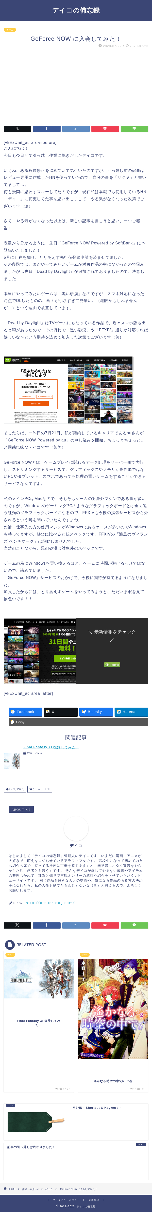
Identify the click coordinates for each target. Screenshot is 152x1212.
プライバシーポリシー (66, 1200)
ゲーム (10, 29)
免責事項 (93, 1200)
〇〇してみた (16, 789)
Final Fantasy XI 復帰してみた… (51, 747)
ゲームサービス (41, 789)
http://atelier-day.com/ (50, 902)
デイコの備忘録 (76, 10)
